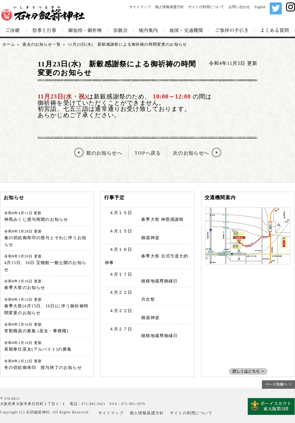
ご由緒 (13, 31)
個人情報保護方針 (169, 7)
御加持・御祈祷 (85, 31)
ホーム (8, 44)
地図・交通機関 (186, 31)
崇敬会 (121, 31)
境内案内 (149, 31)
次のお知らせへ (191, 153)
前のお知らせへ (104, 153)
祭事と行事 (44, 31)
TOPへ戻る (148, 153)
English (260, 7)
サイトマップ (140, 7)
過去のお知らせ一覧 (41, 44)
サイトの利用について (206, 7)
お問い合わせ (239, 7)
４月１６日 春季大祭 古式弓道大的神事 (146, 256)
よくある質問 (275, 31)
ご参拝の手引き (232, 31)
